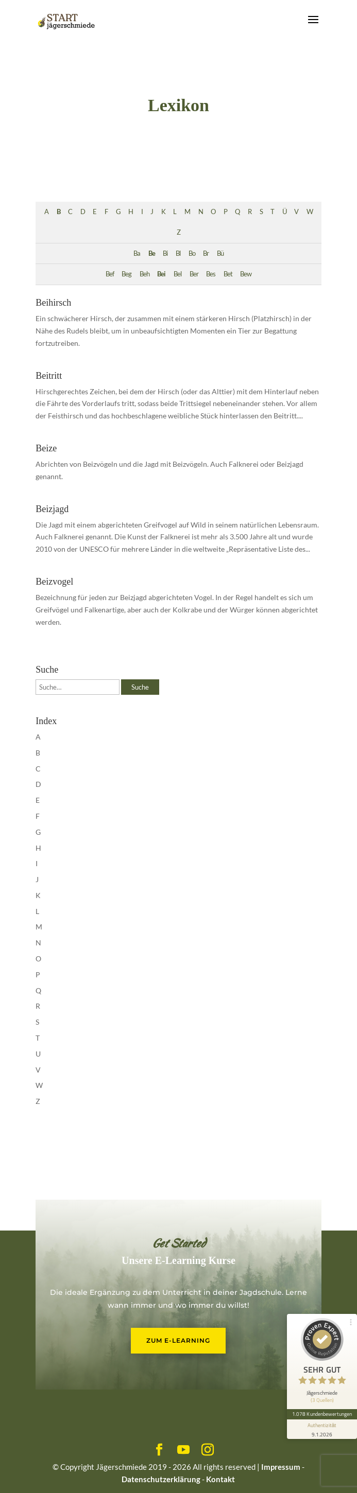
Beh (144, 274)
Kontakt (220, 1479)
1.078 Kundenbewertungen (322, 1413)
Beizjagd (52, 509)
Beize (46, 448)
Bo (192, 253)
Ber (194, 274)
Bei (161, 274)
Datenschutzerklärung (161, 1479)
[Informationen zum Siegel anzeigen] (322, 1429)
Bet (228, 274)
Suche (140, 687)
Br (206, 253)
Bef (110, 274)
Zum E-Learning (178, 1340)
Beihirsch (53, 302)
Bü (220, 253)
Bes (210, 274)
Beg (126, 274)
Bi (165, 253)
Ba (136, 253)
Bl (178, 253)
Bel (177, 274)
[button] (18, 1474)
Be (151, 253)
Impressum (280, 1466)
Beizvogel (54, 581)
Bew (245, 274)
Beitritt (49, 376)
